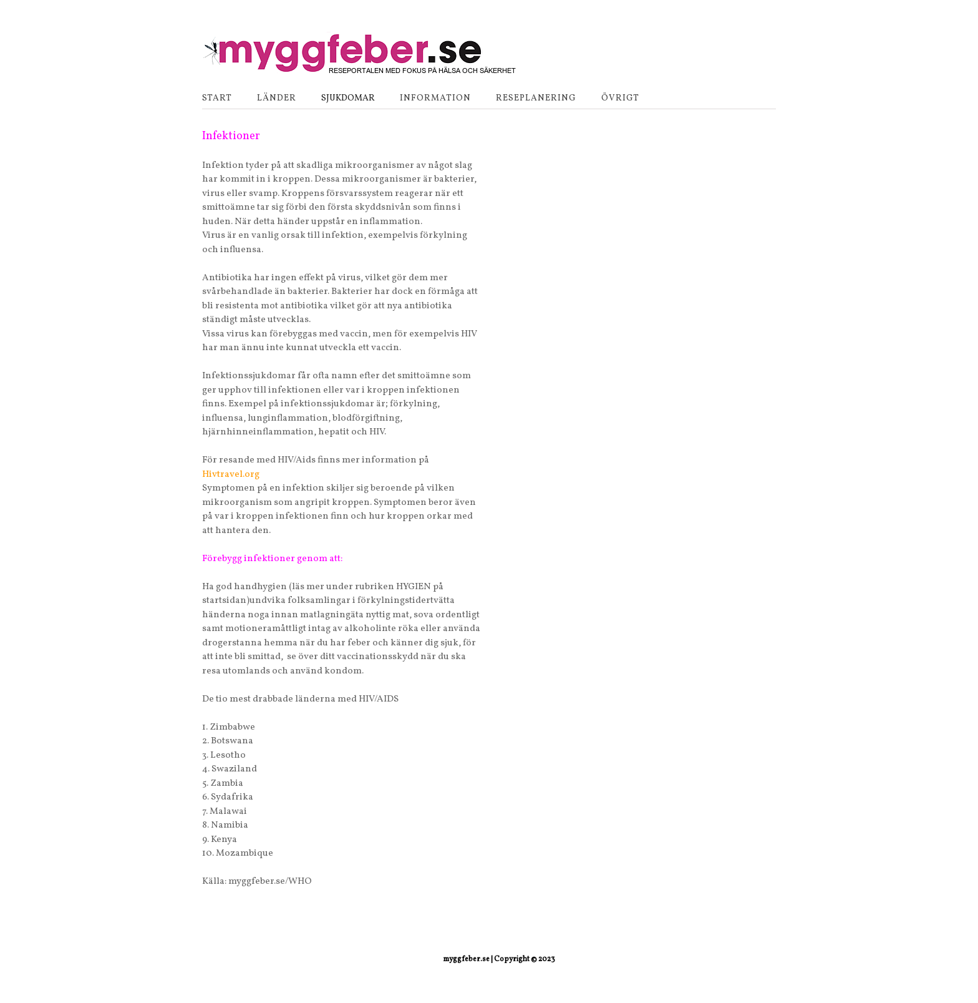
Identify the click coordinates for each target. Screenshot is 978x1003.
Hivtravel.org (230, 474)
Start (217, 98)
